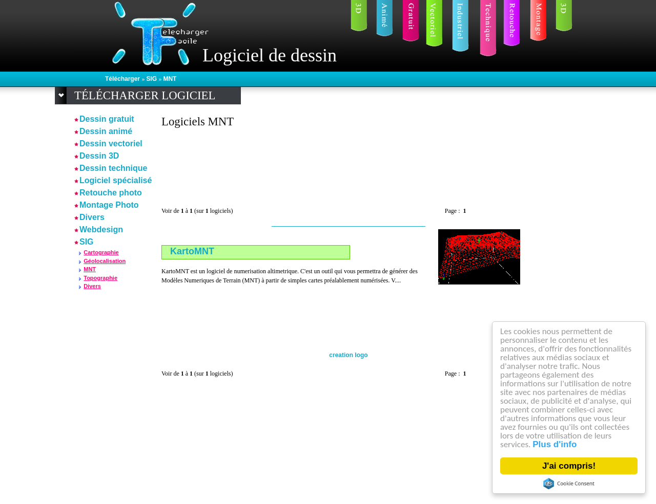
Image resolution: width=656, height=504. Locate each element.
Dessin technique (113, 168)
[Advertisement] (348, 163)
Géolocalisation (105, 261)
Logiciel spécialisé (115, 180)
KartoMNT (192, 251)
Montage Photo (109, 205)
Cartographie (101, 252)
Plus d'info (554, 444)
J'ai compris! (569, 466)
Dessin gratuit (106, 119)
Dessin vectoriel (110, 143)
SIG (152, 78)
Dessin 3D (99, 155)
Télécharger (123, 78)
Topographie (100, 278)
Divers (92, 217)
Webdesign (101, 229)
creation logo (348, 355)
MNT (169, 78)
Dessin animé (105, 131)
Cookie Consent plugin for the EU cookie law (568, 483)
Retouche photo (110, 192)
